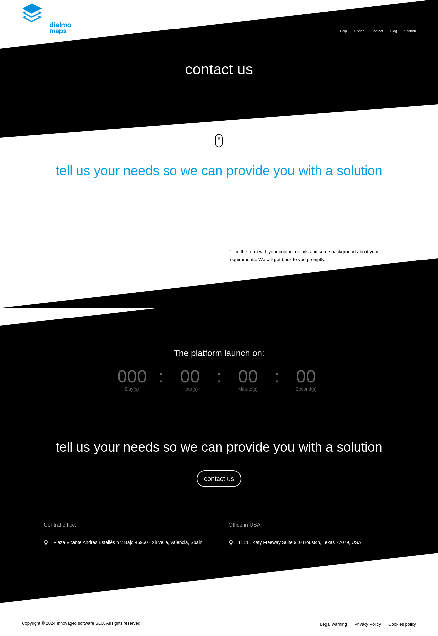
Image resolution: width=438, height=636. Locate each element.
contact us (219, 478)
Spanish (410, 31)
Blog (393, 31)
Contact (377, 31)
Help (343, 31)
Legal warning (333, 624)
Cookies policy (402, 624)
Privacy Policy (367, 624)
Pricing (359, 31)
